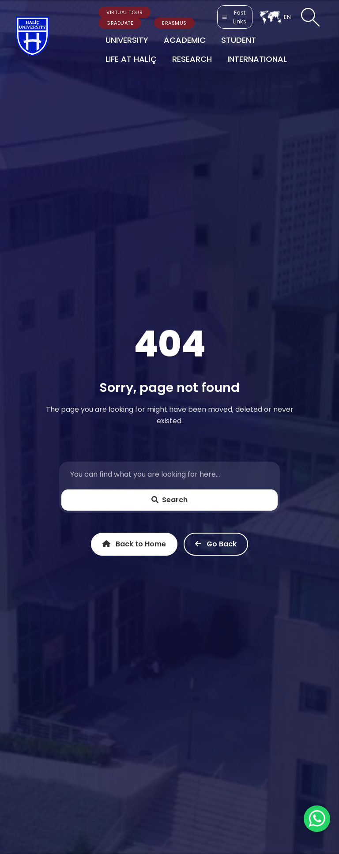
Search (169, 500)
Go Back (216, 544)
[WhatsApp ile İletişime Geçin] (317, 818)
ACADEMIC (185, 39)
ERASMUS (174, 22)
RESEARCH (192, 58)
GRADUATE (119, 22)
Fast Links (234, 17)
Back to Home (134, 544)
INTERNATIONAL (257, 58)
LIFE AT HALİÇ (131, 58)
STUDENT (238, 39)
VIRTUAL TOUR (124, 12)
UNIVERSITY (126, 39)
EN (275, 17)
